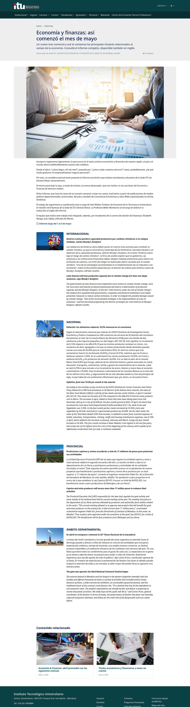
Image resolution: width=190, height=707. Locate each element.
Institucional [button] (21, 15)
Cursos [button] (54, 15)
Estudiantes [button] (66, 15)
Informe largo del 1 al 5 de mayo (55, 223)
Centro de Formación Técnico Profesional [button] (131, 15)
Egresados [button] (81, 15)
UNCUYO (161, 5)
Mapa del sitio (158, 705)
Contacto (128, 698)
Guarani (100, 698)
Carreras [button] (43, 15)
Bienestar (105, 15)
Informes (48, 26)
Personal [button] (93, 15)
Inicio (39, 26)
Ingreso (33, 15)
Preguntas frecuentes (134, 702)
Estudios (101, 702)
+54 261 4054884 (25, 703)
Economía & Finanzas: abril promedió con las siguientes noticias (63, 669)
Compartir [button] (148, 53)
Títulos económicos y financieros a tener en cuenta (122, 669)
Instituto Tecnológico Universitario (39, 694)
